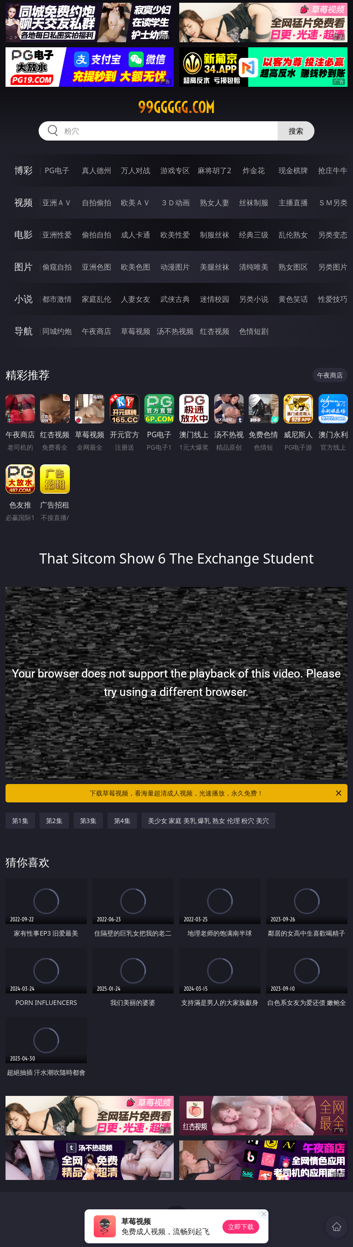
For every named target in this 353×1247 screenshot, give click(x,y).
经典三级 (253, 235)
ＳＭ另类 (332, 202)
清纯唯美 (253, 267)
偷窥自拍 (57, 267)
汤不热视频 (175, 331)
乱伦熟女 (293, 235)
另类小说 (253, 299)
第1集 (20, 820)
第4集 (122, 820)
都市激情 (57, 299)
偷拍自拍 (96, 235)
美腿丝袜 (214, 267)
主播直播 (293, 202)
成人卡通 (135, 235)
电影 (23, 234)
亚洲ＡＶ (57, 202)
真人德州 (96, 170)
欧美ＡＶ (135, 202)
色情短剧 (253, 331)
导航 (23, 331)
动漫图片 (175, 267)
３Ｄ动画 (175, 202)
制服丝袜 (214, 235)
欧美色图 (135, 267)
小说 (23, 299)
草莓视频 (135, 331)
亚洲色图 (96, 267)
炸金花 (254, 170)
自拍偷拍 (96, 202)
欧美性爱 (175, 235)
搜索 (296, 131)
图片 (23, 266)
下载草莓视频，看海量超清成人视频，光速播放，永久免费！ (216, 793)
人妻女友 (135, 299)
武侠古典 (175, 299)
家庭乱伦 (96, 299)
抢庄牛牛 (332, 170)
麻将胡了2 (214, 170)
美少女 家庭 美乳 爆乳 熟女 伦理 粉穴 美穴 (208, 820)
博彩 (23, 170)
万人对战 (135, 170)
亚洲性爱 (57, 235)
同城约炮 (57, 331)
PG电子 (57, 170)
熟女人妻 (214, 202)
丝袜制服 (253, 202)
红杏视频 (214, 331)
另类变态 (332, 235)
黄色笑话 (293, 299)
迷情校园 (214, 299)
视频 (23, 202)
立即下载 (241, 1226)
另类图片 (332, 267)
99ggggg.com (176, 107)
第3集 (88, 820)
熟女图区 (293, 267)
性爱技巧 (332, 299)
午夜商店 (96, 331)
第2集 (54, 820)
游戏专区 (175, 170)
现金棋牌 (293, 170)
